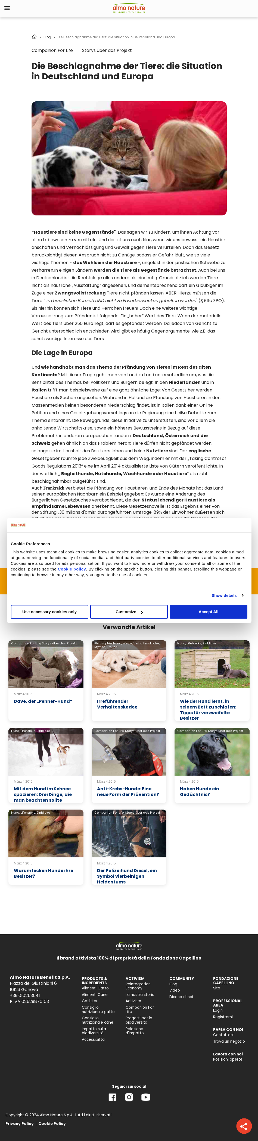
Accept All (209, 611)
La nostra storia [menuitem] (140, 994)
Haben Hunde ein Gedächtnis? (199, 792)
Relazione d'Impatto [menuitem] (135, 1031)
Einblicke (209, 643)
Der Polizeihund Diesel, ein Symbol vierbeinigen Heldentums (127, 876)
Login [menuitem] (218, 1010)
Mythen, (100, 647)
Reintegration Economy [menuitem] (138, 986)
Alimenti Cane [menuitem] (95, 994)
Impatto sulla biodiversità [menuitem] (94, 1031)
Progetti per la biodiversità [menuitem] (139, 1020)
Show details (224, 595)
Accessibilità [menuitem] (93, 1039)
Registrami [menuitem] (223, 1017)
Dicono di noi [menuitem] (181, 996)
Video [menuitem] (174, 990)
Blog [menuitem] (173, 984)
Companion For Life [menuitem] (140, 1009)
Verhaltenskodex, (146, 643)
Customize (129, 611)
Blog (47, 37)
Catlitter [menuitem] (90, 1001)
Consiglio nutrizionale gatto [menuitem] (98, 1009)
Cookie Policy (52, 1123)
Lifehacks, (194, 643)
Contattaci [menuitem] (223, 1034)
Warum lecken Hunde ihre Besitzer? (43, 873)
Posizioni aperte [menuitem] (228, 1059)
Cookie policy (72, 569)
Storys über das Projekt (107, 50)
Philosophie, (103, 643)
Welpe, (128, 643)
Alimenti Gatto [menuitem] (95, 988)
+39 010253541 (25, 995)
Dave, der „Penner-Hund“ (43, 701)
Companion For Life (52, 50)
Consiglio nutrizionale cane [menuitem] (97, 1020)
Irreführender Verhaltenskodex (117, 704)
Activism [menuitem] (133, 1001)
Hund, (117, 643)
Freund (112, 647)
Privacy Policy (19, 1123)
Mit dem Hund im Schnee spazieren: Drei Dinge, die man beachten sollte (43, 794)
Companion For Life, (26, 643)
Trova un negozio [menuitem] (229, 1041)
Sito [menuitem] (216, 988)
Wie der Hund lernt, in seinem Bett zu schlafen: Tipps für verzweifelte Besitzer (208, 709)
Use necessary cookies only (49, 611)
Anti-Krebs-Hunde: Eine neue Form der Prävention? (128, 792)
